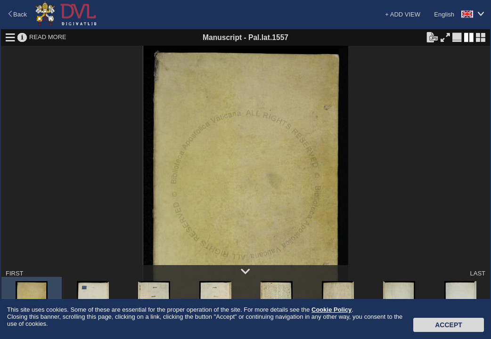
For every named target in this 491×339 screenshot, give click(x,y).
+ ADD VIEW (402, 14)
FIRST (15, 273)
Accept (448, 325)
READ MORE (47, 36)
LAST (477, 273)
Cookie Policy (331, 309)
